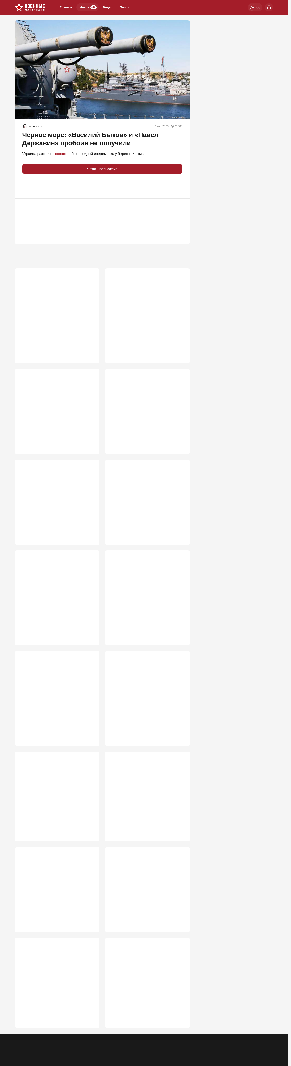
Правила (75, 1040)
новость (61, 154)
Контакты (37, 1040)
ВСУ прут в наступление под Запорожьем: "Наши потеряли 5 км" (145, 307)
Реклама (20, 1040)
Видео (107, 7)
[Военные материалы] (30, 7)
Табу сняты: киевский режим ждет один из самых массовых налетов (55, 596)
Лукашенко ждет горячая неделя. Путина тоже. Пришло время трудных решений (54, 503)
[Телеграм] (210, 1038)
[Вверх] (265, 1038)
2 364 (89, 340)
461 (181, 918)
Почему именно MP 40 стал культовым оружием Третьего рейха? (52, 307)
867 (181, 340)
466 (90, 918)
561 (181, 727)
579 (181, 629)
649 (90, 531)
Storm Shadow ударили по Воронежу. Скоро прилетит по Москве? (56, 983)
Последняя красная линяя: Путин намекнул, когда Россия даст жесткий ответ (57, 792)
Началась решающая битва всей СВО (51, 403)
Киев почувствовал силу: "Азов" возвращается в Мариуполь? (137, 405)
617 (90, 629)
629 (181, 531)
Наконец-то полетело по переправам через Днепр (146, 890)
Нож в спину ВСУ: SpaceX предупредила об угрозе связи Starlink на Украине (146, 596)
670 (90, 438)
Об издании (56, 1040)
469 (90, 825)
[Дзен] (242, 1038)
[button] (27, 186)
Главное (66, 7)
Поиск (124, 7)
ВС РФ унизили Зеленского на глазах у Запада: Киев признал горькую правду (52, 890)
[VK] (232, 1038)
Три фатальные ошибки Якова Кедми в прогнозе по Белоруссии (143, 983)
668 (181, 438)
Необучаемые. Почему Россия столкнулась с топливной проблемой (56, 694)
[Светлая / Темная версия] (255, 7)
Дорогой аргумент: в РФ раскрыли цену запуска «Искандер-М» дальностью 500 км (145, 694)
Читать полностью (102, 169)
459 (181, 1016)
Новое (88, 7)
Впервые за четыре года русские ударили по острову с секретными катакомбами (145, 792)
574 (90, 727)
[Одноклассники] (221, 1038)
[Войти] (269, 7)
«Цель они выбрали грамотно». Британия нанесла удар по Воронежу (145, 503)
